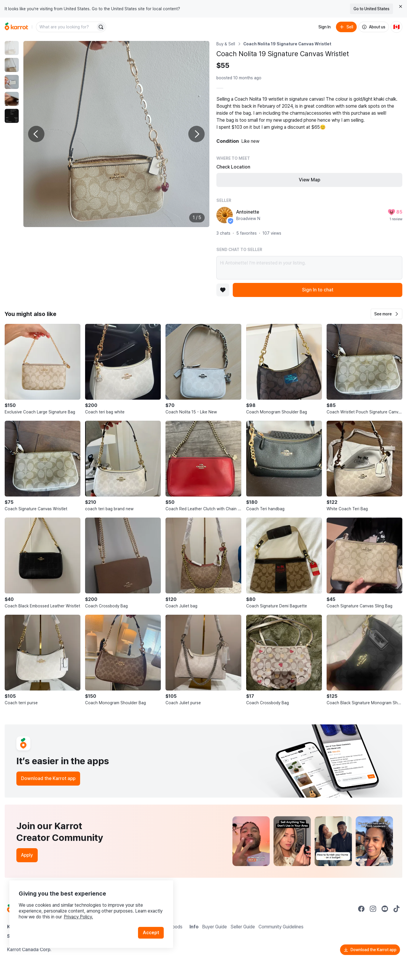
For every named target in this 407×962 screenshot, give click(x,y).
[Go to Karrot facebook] (361, 908)
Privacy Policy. (78, 917)
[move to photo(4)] (12, 99)
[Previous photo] (36, 134)
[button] (386, 314)
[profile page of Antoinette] (224, 215)
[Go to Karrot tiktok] (396, 908)
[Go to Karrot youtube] (384, 908)
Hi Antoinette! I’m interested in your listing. (309, 267)
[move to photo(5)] (12, 116)
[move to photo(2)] (12, 65)
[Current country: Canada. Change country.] (396, 27)
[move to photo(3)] (12, 82)
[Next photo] (196, 134)
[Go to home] (16, 27)
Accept (151, 932)
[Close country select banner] (400, 6)
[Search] (101, 27)
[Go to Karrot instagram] (373, 908)
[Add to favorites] (222, 290)
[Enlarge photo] (116, 134)
